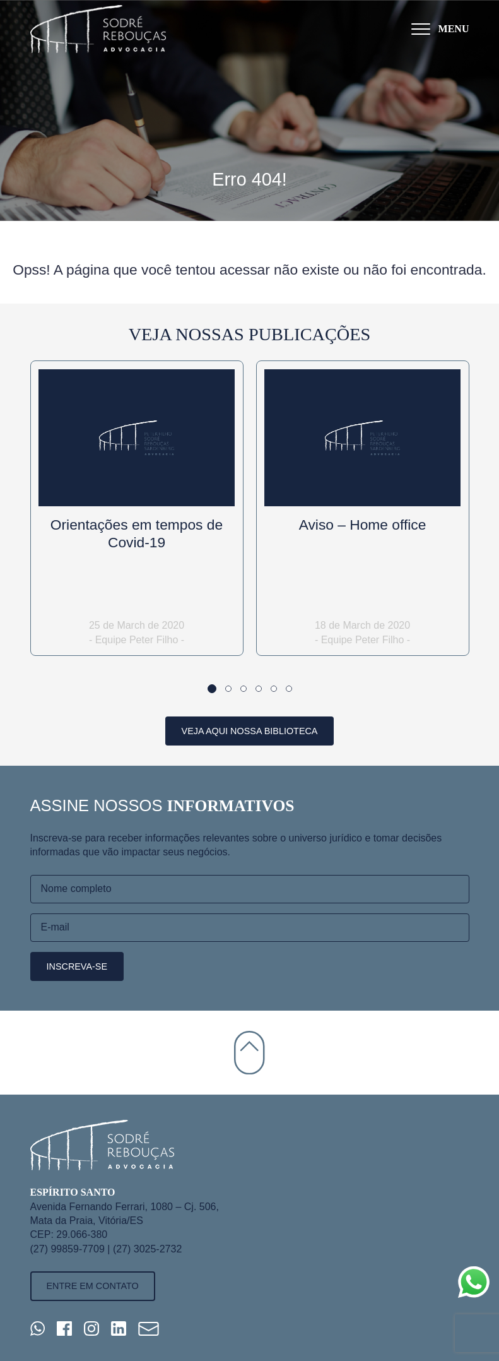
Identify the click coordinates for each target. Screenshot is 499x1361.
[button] (212, 688)
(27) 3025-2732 (147, 1249)
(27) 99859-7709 (67, 1249)
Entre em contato (93, 1286)
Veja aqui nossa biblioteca (250, 731)
